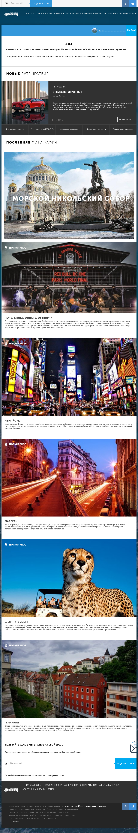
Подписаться (41, 4)
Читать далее (125, 119)
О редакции (14, 821)
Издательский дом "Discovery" (11, 16)
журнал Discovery (11, 792)
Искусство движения (67, 92)
